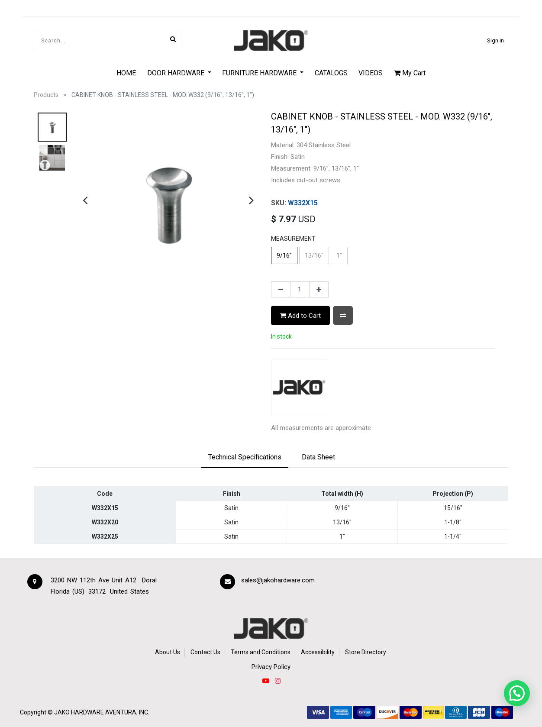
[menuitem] (126, 72)
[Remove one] (280, 289)
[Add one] (319, 289)
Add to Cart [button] (300, 316)
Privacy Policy (271, 667)
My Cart (410, 73)
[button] (343, 315)
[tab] (244, 458)
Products (46, 94)
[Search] (173, 39)
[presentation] (85, 200)
